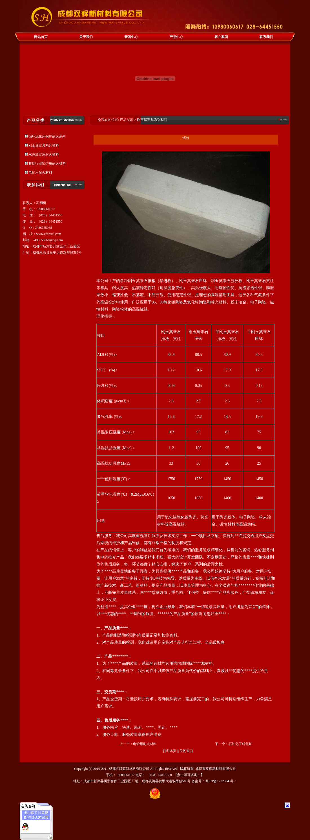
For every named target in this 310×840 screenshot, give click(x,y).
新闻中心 (131, 37)
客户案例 (221, 37)
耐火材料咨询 (40, 827)
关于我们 (86, 37)
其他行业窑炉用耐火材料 (47, 163)
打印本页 (169, 751)
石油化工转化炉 (240, 744)
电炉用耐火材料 (40, 172)
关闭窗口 (186, 751)
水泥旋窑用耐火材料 (43, 154)
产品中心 (176, 37)
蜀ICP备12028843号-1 (221, 781)
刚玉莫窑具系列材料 (43, 145)
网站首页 (41, 37)
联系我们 (266, 37)
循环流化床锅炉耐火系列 (47, 136)
